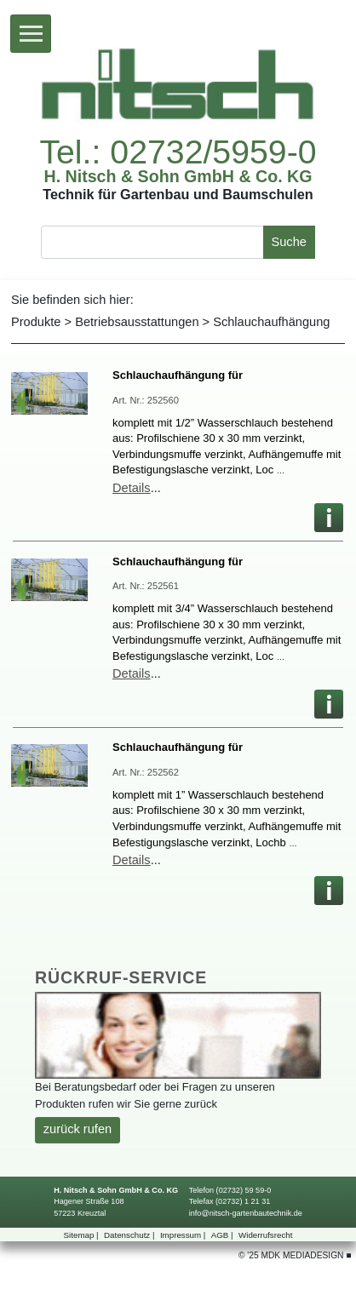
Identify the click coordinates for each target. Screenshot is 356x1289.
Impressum (184, 1235)
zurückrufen (77, 1129)
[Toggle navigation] (30, 33)
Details (131, 488)
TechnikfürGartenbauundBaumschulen (178, 194)
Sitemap (82, 1235)
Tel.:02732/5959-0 (177, 152)
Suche (288, 242)
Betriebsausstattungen (136, 322)
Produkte (35, 322)
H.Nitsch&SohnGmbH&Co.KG (177, 177)
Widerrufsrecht (265, 1235)
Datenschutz (130, 1235)
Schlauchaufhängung (271, 322)
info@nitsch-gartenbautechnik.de (245, 1213)
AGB (223, 1235)
